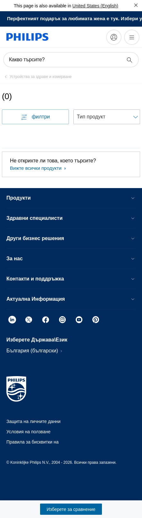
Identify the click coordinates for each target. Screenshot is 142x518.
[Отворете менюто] (131, 37)
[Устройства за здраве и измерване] (37, 77)
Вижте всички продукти (36, 168)
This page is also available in (42, 5)
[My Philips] (113, 37)
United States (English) (95, 5)
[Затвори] (136, 5)
